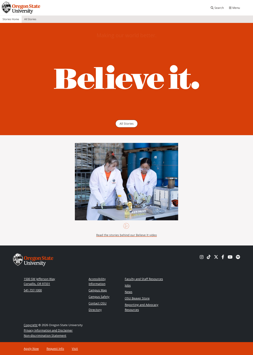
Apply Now (31, 348)
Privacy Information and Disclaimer (48, 330)
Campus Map (98, 290)
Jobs (128, 285)
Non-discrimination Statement (45, 335)
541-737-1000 (33, 290)
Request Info (55, 348)
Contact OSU (97, 303)
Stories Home (11, 19)
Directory (95, 310)
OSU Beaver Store (137, 298)
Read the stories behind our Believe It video (126, 235)
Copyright (31, 325)
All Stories (30, 19)
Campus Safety (99, 297)
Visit (75, 348)
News (128, 292)
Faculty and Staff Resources (144, 279)
